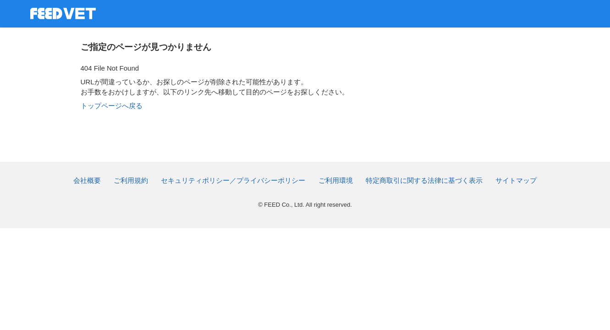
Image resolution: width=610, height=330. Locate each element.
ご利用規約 (131, 180)
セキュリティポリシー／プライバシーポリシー (233, 180)
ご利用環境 (336, 180)
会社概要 (87, 180)
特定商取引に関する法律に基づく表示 (424, 180)
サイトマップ (516, 180)
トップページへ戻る (112, 106)
